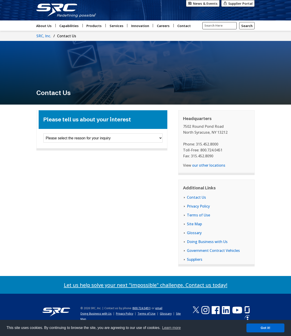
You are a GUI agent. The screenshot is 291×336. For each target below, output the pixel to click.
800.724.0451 (141, 308)
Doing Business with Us (207, 241)
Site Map (194, 223)
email (158, 308)
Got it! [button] (265, 328)
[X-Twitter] (196, 310)
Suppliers (194, 259)
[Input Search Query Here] (219, 25)
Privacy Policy (198, 206)
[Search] (247, 25)
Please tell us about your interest (87, 119)
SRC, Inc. (43, 35)
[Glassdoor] (247, 310)
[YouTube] (237, 310)
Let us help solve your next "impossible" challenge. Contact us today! (145, 284)
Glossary (194, 232)
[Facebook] (216, 310)
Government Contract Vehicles (213, 250)
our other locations (208, 165)
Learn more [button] (171, 328)
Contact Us (196, 197)
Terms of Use (198, 215)
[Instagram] (205, 310)
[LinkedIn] (226, 310)
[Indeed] (247, 319)
